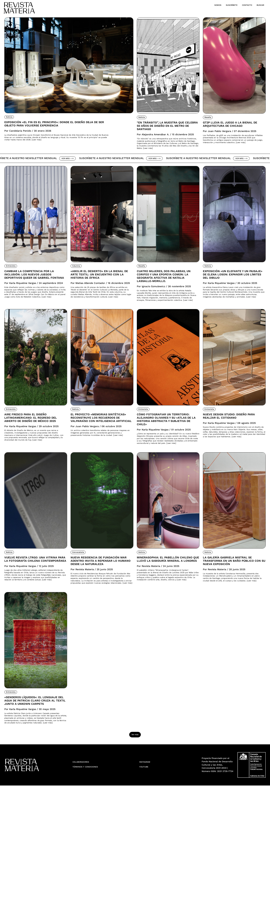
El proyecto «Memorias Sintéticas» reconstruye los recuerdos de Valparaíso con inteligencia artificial (102, 468)
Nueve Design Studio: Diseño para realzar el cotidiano (234, 461)
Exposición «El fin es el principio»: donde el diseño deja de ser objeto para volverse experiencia (53, 128)
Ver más (71, 179)
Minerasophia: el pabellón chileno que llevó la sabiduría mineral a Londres (166, 631)
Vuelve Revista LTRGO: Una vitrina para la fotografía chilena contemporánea (33, 629)
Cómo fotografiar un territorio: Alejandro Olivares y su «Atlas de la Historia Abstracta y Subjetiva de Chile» (165, 468)
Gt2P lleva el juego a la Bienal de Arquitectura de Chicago (232, 128)
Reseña (209, 117)
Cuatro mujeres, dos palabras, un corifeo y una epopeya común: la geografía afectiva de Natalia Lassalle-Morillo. (166, 302)
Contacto (241, 4)
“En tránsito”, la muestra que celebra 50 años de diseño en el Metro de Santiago (165, 130)
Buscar (258, 4)
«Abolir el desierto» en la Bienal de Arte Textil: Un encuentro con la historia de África (100, 300)
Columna (77, 286)
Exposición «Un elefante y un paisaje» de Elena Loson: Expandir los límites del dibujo (233, 300)
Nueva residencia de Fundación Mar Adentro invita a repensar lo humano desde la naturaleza (97, 633)
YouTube (145, 888)
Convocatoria (80, 618)
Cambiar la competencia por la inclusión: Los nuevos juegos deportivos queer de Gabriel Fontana (35, 300)
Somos (203, 4)
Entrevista (12, 286)
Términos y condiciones (90, 888)
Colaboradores (84, 882)
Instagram (147, 882)
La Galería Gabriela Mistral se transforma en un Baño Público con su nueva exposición (233, 631)
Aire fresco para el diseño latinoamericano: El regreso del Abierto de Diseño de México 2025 (33, 465)
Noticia (10, 116)
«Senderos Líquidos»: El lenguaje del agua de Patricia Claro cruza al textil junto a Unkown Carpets (30, 799)
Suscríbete (220, 4)
